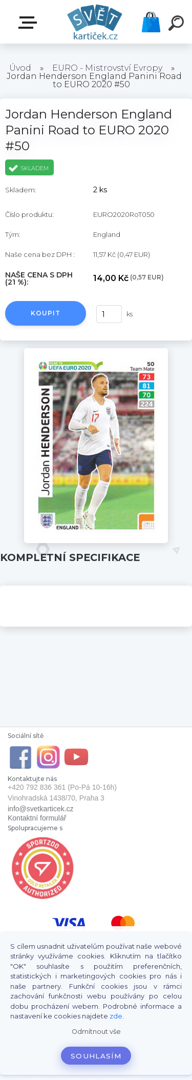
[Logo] (95, 22)
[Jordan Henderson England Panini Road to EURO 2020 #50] (96, 351)
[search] (177, 24)
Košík (151, 22)
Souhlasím (96, 1056)
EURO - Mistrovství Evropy (107, 68)
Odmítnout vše (96, 1031)
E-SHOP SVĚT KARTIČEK (29, 22)
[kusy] (109, 314)
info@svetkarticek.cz (41, 809)
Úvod (20, 68)
